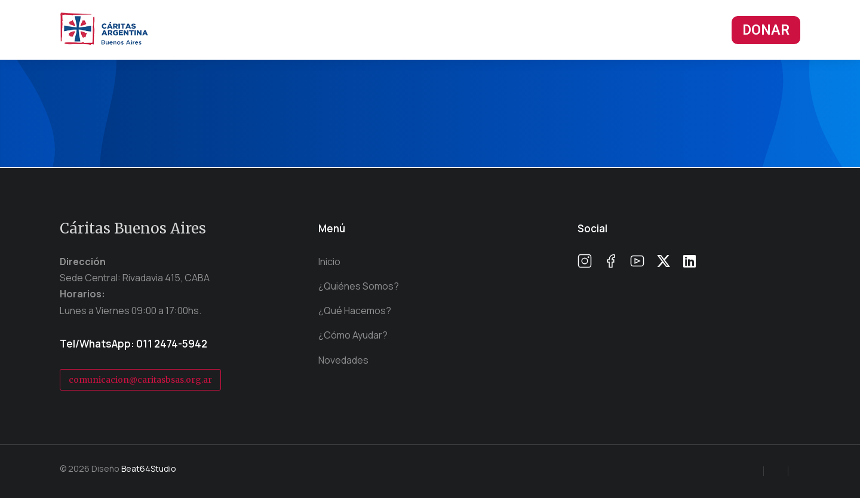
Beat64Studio (148, 468)
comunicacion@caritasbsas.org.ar (140, 379)
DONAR (766, 30)
